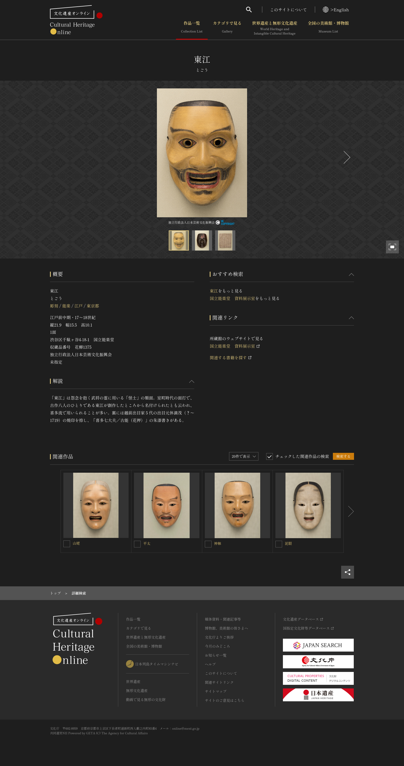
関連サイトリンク (219, 682)
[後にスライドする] (346, 157)
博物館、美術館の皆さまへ (226, 628)
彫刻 (54, 306)
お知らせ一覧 (215, 655)
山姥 (76, 543)
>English (336, 9)
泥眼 (288, 543)
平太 (146, 543)
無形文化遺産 (137, 690)
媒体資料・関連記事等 (223, 619)
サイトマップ (215, 691)
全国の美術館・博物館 (328, 28)
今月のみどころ (217, 646)
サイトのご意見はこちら (225, 700)
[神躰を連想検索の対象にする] (208, 544)
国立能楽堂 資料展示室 (232, 298)
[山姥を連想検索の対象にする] (66, 543)
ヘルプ (210, 664)
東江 (214, 291)
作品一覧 (192, 28)
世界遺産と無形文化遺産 (274, 28)
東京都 (93, 306)
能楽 (66, 306)
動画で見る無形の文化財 (146, 699)
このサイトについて (288, 9)
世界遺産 (133, 681)
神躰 (217, 543)
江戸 (78, 306)
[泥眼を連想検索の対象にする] (278, 544)
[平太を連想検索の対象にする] (137, 544)
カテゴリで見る (227, 28)
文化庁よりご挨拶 (219, 637)
